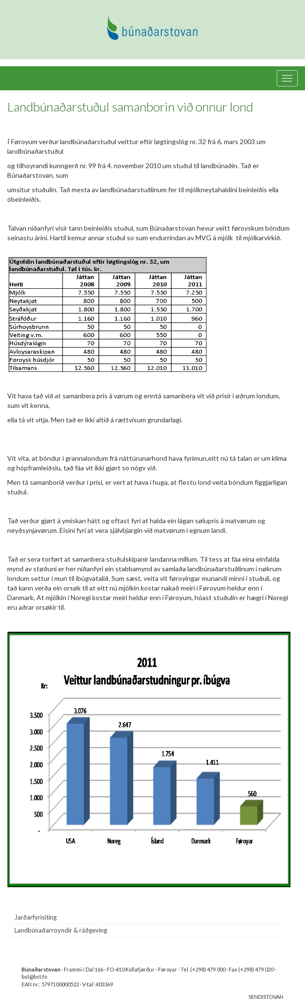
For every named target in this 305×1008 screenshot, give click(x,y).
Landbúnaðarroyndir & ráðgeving (60, 930)
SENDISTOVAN (265, 997)
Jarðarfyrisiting (35, 917)
